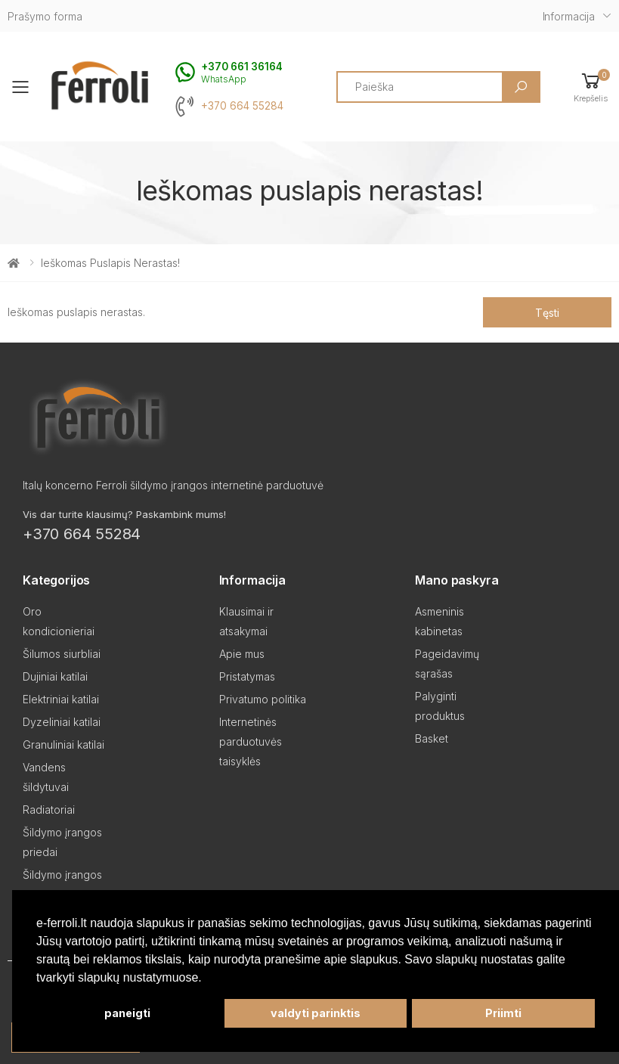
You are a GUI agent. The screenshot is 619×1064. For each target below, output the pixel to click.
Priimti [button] (503, 1013)
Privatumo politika (262, 699)
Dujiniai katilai (55, 676)
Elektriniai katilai (61, 699)
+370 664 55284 (242, 106)
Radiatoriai (49, 809)
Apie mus (242, 653)
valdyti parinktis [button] (316, 1013)
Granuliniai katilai (63, 744)
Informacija (569, 16)
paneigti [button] (127, 1013)
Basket (431, 738)
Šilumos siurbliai (62, 653)
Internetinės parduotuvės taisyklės (250, 741)
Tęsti (547, 312)
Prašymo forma (45, 16)
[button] (591, 86)
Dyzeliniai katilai (62, 721)
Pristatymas (247, 676)
